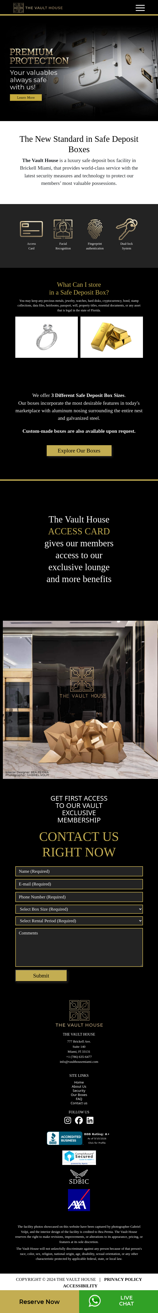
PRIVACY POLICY (123, 1279)
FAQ (79, 1099)
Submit (41, 976)
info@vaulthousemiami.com (79, 1062)
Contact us (79, 1103)
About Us (79, 1086)
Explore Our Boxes (79, 451)
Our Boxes (79, 1094)
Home (79, 1082)
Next (140, 339)
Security (79, 1090)
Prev (17, 339)
